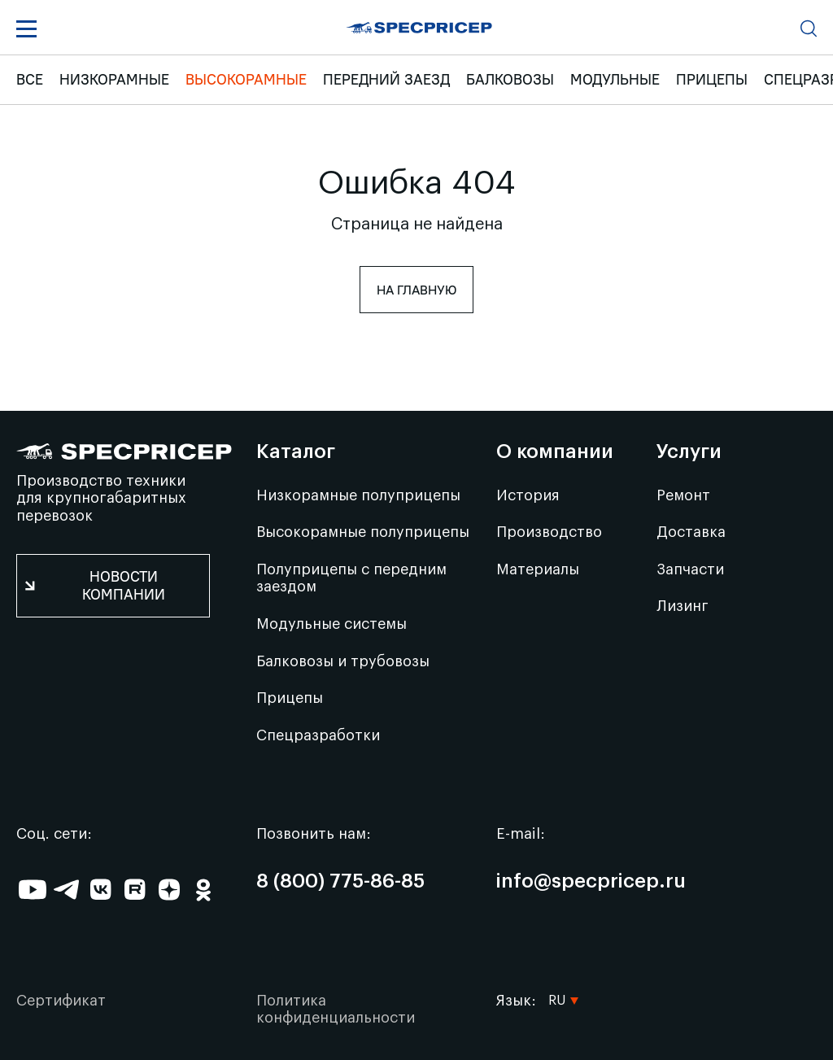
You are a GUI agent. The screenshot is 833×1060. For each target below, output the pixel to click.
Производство (549, 532)
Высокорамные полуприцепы (362, 532)
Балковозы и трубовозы (343, 661)
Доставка (691, 532)
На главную (416, 289)
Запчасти (690, 569)
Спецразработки (318, 735)
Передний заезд (386, 79)
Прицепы (712, 79)
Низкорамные (114, 79)
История (528, 495)
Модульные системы (331, 624)
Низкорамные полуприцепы (358, 495)
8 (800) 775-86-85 (340, 882)
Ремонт (683, 495)
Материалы (537, 569)
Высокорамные (246, 79)
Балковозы (510, 79)
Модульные (615, 79)
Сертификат (61, 1000)
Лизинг (682, 606)
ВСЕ (29, 79)
